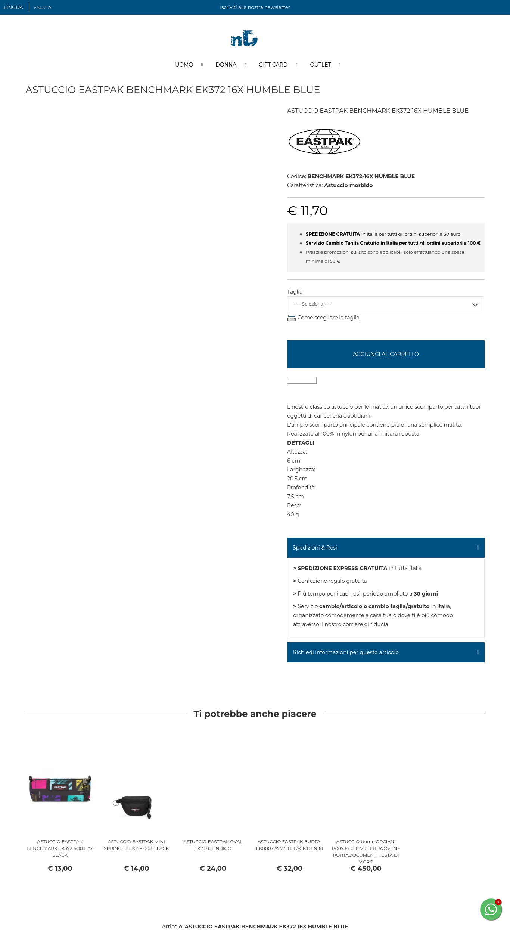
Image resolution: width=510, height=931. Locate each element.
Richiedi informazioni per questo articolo (346, 652)
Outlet (320, 64)
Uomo (184, 64)
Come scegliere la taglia (329, 317)
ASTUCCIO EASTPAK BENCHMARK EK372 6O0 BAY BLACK (60, 848)
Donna (225, 64)
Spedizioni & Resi (315, 547)
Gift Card (273, 64)
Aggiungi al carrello (386, 354)
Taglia (294, 291)
